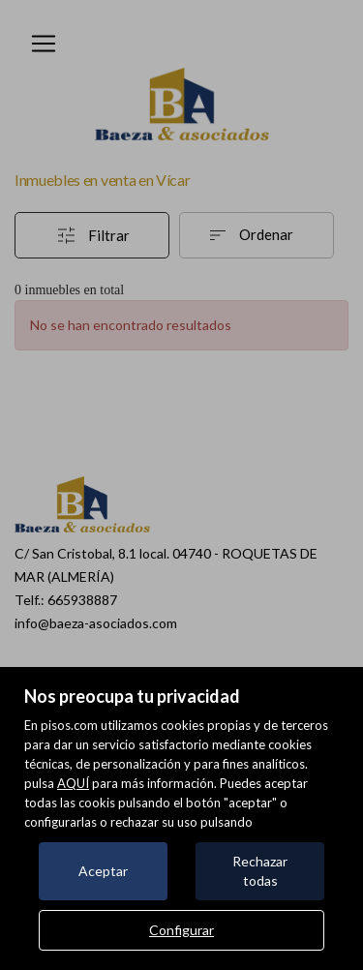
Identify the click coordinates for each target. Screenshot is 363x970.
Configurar (181, 930)
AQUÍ (73, 783)
